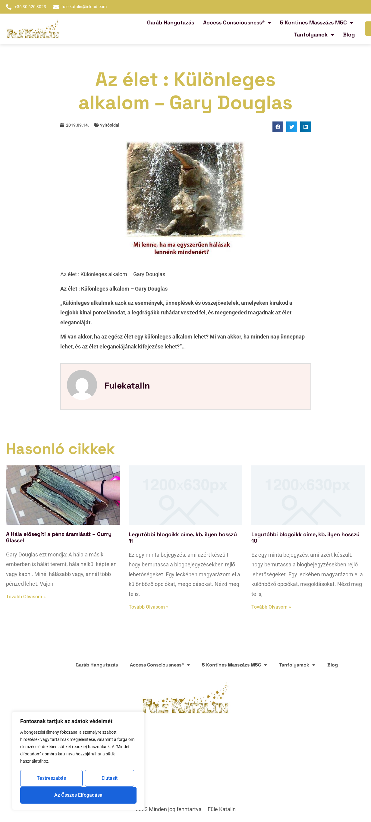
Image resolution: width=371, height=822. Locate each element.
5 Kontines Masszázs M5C (316, 22)
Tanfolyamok (314, 34)
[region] (78, 761)
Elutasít (110, 778)
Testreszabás (51, 778)
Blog (349, 34)
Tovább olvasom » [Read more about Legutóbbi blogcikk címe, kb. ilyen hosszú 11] (148, 607)
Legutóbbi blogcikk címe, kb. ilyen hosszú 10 (305, 537)
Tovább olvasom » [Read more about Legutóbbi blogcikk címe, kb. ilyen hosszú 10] (271, 607)
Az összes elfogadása (78, 795)
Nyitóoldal (109, 125)
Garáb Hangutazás (170, 22)
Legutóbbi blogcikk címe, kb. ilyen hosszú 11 (183, 537)
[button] (277, 126)
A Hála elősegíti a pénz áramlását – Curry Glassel (59, 537)
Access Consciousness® (237, 22)
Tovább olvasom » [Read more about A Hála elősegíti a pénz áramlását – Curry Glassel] (26, 597)
